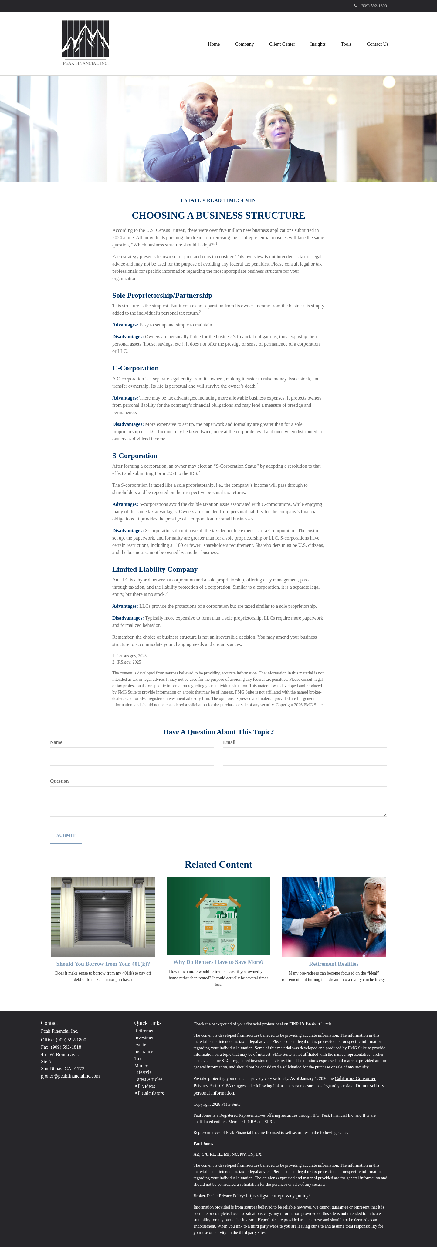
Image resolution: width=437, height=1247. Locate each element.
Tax (138, 1058)
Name (56, 742)
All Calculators (149, 1093)
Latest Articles (148, 1079)
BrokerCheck (318, 1023)
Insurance (143, 1051)
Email (229, 742)
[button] (244, 43)
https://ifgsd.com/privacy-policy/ (278, 1195)
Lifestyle (143, 1072)
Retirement (145, 1030)
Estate (140, 1044)
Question (59, 781)
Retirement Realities (333, 964)
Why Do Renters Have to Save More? (218, 962)
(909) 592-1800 (370, 6)
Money (141, 1065)
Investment (145, 1037)
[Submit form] (66, 835)
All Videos (144, 1086)
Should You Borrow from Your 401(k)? (103, 964)
